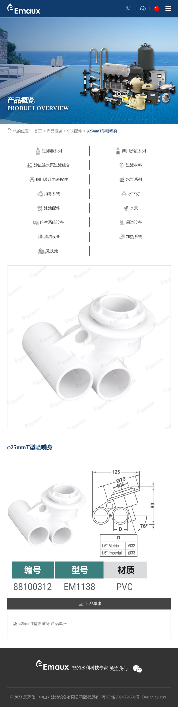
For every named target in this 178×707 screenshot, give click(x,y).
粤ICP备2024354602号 (120, 697)
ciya (163, 697)
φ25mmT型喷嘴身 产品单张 (43, 623)
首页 (38, 131)
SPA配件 (74, 131)
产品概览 (55, 131)
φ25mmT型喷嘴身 (102, 131)
